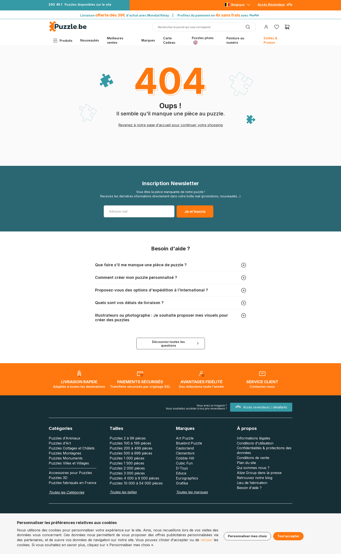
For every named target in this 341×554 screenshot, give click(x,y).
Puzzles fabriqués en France (72, 483)
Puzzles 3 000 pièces (127, 473)
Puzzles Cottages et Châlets (72, 448)
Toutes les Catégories (66, 492)
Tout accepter (288, 536)
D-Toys (182, 468)
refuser (207, 540)
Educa (181, 473)
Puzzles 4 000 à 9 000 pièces (134, 478)
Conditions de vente (253, 458)
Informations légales (253, 438)
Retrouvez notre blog (254, 478)
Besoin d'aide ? (249, 488)
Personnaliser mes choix (247, 536)
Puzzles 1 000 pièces (127, 458)
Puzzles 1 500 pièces (127, 463)
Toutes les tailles (123, 492)
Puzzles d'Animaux (64, 438)
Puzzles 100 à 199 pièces (130, 443)
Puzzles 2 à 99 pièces (128, 438)
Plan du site (246, 463)
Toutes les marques (192, 492)
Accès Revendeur (271, 4)
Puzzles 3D (58, 478)
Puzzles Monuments (66, 458)
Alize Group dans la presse (259, 473)
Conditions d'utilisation (255, 443)
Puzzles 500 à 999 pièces (131, 453)
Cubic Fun (184, 463)
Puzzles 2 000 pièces (127, 468)
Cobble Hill (185, 458)
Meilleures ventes (115, 40)
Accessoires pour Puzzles (70, 473)
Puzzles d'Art (60, 443)
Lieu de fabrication (252, 483)
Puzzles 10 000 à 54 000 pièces (136, 483)
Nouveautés (89, 40)
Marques (148, 40)
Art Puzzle (185, 438)
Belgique (238, 5)
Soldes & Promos (270, 40)
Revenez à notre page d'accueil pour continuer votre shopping (170, 125)
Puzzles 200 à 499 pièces (131, 448)
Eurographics (187, 478)
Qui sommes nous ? (253, 468)
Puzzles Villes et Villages (69, 463)
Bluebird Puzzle (189, 443)
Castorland (185, 448)
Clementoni (185, 453)
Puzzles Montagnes (65, 453)
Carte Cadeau (169, 40)
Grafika (182, 483)
